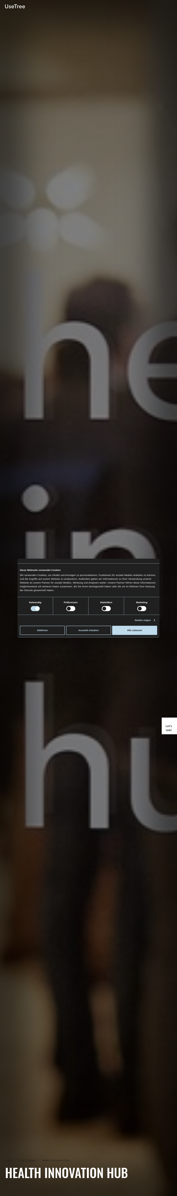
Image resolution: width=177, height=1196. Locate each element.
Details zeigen (143, 620)
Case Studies (27, 1160)
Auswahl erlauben (88, 630)
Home (8, 1160)
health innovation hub (55, 1160)
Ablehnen (42, 630)
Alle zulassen (134, 630)
